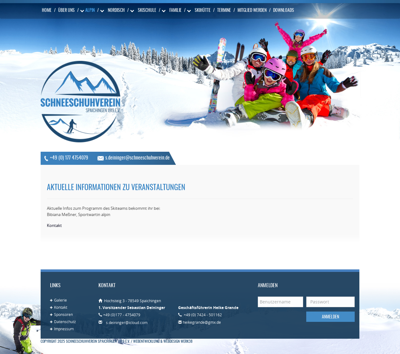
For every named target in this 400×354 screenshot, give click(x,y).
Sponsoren (63, 314)
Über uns (66, 10)
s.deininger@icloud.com (127, 322)
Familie (175, 10)
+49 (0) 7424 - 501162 (202, 314)
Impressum (64, 328)
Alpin (90, 10)
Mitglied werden (252, 10)
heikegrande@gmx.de (202, 322)
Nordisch (116, 10)
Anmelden (330, 317)
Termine (224, 10)
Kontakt (60, 307)
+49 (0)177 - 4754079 (121, 314)
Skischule (147, 10)
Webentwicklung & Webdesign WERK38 (162, 341)
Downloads (283, 10)
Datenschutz (65, 321)
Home (47, 10)
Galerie (60, 299)
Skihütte (203, 10)
